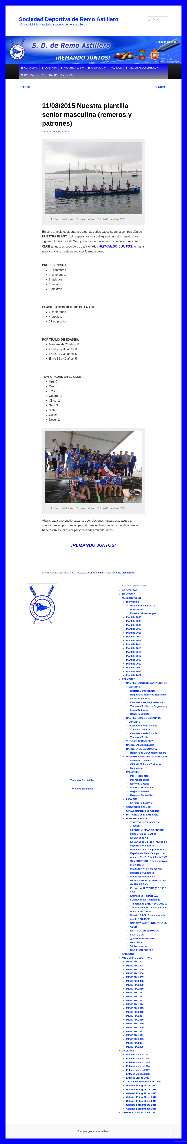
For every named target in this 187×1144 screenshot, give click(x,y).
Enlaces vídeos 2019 (137, 1077)
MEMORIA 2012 (135, 996)
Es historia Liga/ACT (142, 803)
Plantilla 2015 (133, 648)
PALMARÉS (132, 772)
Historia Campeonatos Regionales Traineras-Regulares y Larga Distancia (148, 694)
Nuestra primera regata (143, 613)
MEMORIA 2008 (135, 981)
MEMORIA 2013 (135, 1000)
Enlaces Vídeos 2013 (138, 1054)
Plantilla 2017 (133, 656)
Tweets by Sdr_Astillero (82, 780)
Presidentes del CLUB (142, 605)
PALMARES (97, 68)
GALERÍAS (29, 75)
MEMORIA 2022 (135, 1035)
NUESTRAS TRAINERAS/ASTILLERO (147, 756)
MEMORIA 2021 (135, 1031)
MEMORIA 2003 (135, 961)
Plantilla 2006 (133, 617)
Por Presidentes (139, 775)
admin (99, 572)
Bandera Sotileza (140, 714)
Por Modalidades (139, 779)
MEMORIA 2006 (135, 973)
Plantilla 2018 (133, 659)
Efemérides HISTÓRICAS (144, 895)
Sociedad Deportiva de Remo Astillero (68, 19)
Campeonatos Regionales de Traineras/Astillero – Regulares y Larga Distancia (148, 706)
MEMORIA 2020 (135, 1027)
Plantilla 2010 (133, 629)
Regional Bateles (140, 791)
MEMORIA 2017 (135, 1015)
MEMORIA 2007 (135, 977)
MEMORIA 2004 (135, 965)
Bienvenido (132, 601)
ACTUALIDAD (31, 68)
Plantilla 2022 (133, 675)
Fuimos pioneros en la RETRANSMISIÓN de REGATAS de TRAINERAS (148, 880)
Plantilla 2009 (133, 625)
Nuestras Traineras (141, 760)
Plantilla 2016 (133, 652)
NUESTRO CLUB (72, 68)
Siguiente (161, 87)
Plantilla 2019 (133, 663)
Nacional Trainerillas (141, 787)
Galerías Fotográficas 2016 (141, 1097)
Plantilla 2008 (133, 621)
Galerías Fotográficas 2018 (141, 1105)
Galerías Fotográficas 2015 (141, 1093)
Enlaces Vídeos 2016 (138, 1066)
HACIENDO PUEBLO (142, 950)
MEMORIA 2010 (135, 988)
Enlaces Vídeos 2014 (138, 1058)
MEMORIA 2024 (135, 1043)
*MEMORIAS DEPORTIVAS (142, 68)
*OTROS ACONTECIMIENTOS (57, 75)
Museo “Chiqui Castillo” (144, 834)
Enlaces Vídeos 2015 (138, 1062)
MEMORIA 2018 (135, 1019)
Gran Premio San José (139, 806)
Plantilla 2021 (133, 671)
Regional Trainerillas (142, 795)
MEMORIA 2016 (135, 1012)
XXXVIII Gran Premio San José (143, 1081)
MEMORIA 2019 (135, 1023)
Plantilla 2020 (133, 667)
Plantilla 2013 (133, 640)
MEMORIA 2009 (135, 985)
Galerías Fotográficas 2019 (141, 1108)
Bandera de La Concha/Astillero (148, 752)
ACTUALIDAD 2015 (82, 572)
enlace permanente (124, 572)
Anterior (24, 87)
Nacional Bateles (139, 783)
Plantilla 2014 (133, 644)
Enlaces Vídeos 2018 (138, 1074)
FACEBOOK (116, 68)
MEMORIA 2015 (135, 1008)
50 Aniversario (138, 946)
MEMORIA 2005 (135, 969)
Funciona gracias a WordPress (93, 1131)
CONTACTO (51, 68)
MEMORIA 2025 (135, 1046)
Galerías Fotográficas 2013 (141, 1085)
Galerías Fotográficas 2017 (141, 1101)
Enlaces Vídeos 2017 (138, 1070)
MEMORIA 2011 (135, 992)
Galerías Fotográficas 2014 (141, 1089)
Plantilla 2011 (133, 632)
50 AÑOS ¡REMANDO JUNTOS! (147, 830)
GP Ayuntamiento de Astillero (142, 810)
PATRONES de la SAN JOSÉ (142, 814)
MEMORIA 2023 (135, 1039)
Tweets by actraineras (81, 788)
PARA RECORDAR (136, 818)
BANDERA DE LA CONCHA (141, 749)
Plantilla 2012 (133, 636)
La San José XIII (139, 837)
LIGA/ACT (131, 799)
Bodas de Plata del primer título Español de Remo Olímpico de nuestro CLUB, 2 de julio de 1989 (148, 853)
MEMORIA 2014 (135, 1004)
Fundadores (137, 609)
